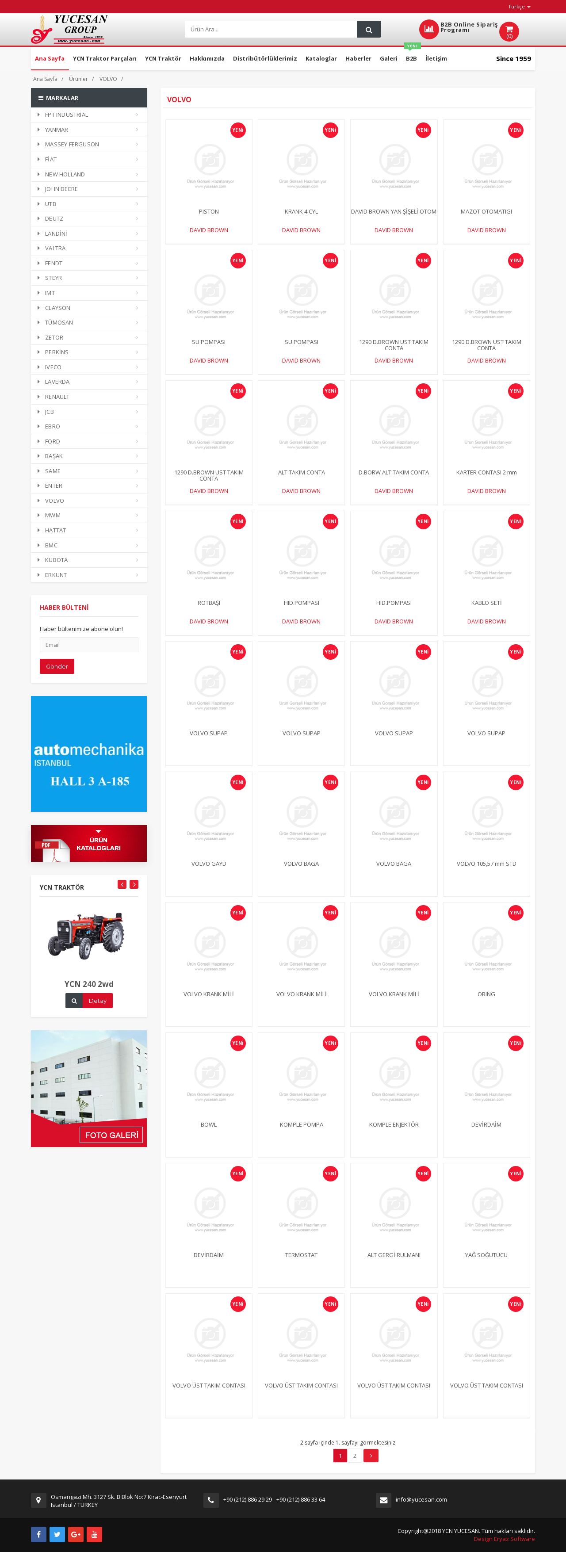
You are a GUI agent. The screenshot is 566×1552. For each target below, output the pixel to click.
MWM (49, 515)
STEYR (50, 278)
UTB (47, 204)
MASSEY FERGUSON (68, 144)
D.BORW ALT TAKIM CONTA (394, 480)
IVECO (49, 367)
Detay (98, 1008)
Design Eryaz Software (504, 1539)
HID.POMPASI (301, 610)
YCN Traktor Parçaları (105, 58)
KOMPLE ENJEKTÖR (394, 1132)
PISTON (209, 211)
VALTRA (51, 248)
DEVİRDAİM (486, 1132)
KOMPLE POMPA (301, 1132)
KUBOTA (53, 560)
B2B (412, 54)
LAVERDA (54, 382)
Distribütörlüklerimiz (265, 58)
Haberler (358, 58)
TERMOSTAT (301, 1262)
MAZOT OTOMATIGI (486, 211)
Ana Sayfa (50, 58)
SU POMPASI (209, 342)
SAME (49, 471)
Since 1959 (513, 58)
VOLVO (108, 79)
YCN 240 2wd (89, 992)
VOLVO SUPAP (209, 741)
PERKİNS (53, 352)
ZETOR (50, 337)
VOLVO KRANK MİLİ (209, 1001)
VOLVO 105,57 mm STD (486, 871)
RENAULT (54, 397)
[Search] (270, 29)
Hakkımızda (207, 58)
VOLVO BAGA (301, 871)
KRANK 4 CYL (301, 211)
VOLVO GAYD (208, 871)
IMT (46, 293)
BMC (47, 545)
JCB (46, 412)
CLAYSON (54, 308)
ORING (486, 1001)
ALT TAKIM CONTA (301, 480)
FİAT (47, 159)
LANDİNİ (53, 233)
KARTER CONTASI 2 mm (486, 480)
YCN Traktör (163, 58)
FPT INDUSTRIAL (63, 115)
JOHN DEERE (58, 189)
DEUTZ (50, 218)
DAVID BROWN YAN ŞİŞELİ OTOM (393, 211)
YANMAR (53, 130)
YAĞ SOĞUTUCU (486, 1262)
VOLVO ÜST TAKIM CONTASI (208, 1393)
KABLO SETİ (486, 610)
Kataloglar (321, 58)
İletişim (436, 58)
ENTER (50, 485)
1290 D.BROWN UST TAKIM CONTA (393, 345)
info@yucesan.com (421, 1499)
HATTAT (52, 530)
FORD (49, 441)
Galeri (389, 58)
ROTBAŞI (209, 610)
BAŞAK (50, 456)
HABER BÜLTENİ (64, 615)
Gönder (57, 674)
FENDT (50, 263)
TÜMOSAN (55, 322)
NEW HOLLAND (61, 174)
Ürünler (78, 79)
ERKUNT (52, 575)
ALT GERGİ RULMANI (394, 1262)
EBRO (49, 426)
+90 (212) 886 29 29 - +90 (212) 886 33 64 (274, 1499)
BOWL (209, 1132)
